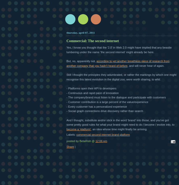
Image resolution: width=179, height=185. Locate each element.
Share (70, 146)
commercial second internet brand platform (103, 134)
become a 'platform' (78, 129)
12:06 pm (101, 141)
